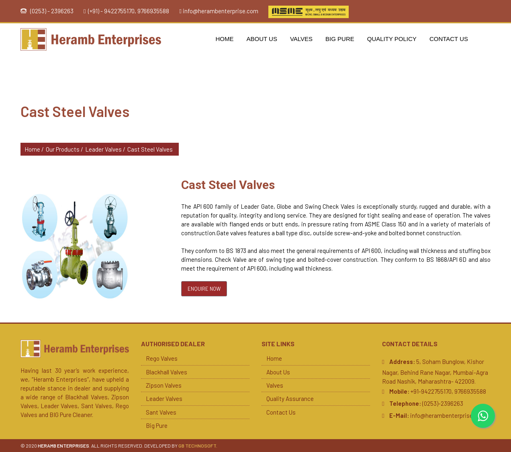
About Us (262, 38)
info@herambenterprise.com (220, 10)
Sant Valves (161, 412)
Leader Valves (164, 398)
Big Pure (339, 38)
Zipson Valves (164, 385)
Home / (34, 149)
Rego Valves (162, 358)
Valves (301, 38)
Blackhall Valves (166, 372)
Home (225, 38)
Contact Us (448, 38)
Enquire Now (204, 289)
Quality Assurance (290, 398)
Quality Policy (392, 38)
